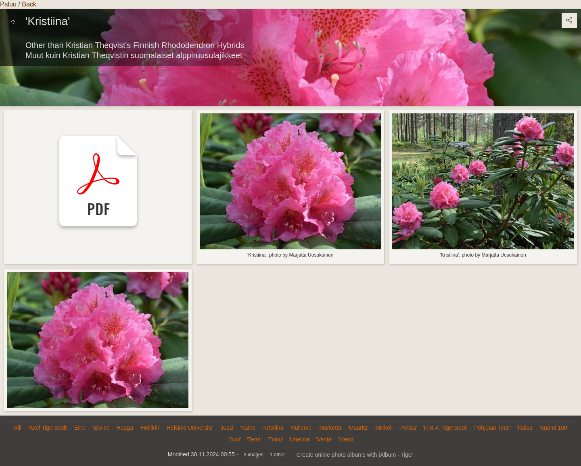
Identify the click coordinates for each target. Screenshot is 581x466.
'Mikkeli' (384, 427)
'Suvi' (235, 439)
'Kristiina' (273, 427)
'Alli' (18, 427)
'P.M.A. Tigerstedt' (445, 427)
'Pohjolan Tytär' (492, 427)
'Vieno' (346, 439)
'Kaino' (248, 427)
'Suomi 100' (553, 427)
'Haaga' (124, 427)
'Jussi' (226, 427)
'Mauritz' (358, 427)
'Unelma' (300, 439)
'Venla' (324, 439)
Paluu (8, 4)
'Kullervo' (301, 427)
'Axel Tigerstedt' (48, 427)
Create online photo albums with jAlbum (346, 454)
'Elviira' (101, 427)
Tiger (407, 454)
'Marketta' (330, 427)
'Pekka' (408, 427)
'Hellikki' (150, 427)
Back (29, 4)
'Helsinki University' (189, 427)
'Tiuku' (275, 439)
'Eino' (79, 427)
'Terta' (254, 439)
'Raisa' (525, 427)
